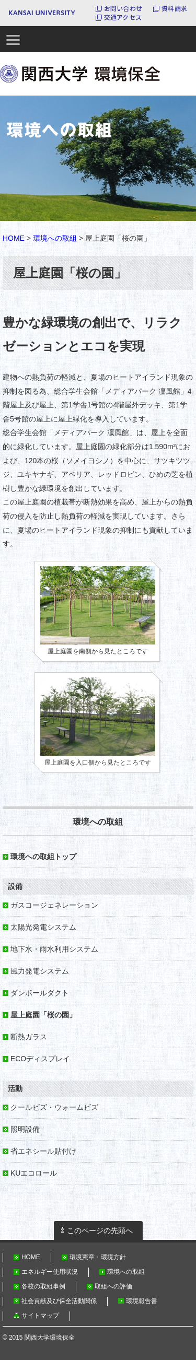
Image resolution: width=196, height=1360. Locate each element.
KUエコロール (33, 1173)
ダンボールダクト (39, 993)
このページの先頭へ (100, 1230)
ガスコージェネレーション (54, 905)
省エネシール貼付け (43, 1151)
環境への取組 (55, 238)
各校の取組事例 (43, 1286)
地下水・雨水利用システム (54, 949)
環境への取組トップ (43, 856)
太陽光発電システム (43, 927)
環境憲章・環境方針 (98, 1257)
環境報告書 (141, 1301)
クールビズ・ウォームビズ (54, 1107)
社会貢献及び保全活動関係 (59, 1301)
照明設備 (25, 1129)
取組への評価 (113, 1286)
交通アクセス (123, 17)
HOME (14, 238)
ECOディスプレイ (40, 1058)
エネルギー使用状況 (49, 1271)
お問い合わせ (123, 8)
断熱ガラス (28, 1037)
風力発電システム (39, 971)
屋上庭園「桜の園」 (43, 1015)
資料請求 (174, 8)
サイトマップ (40, 1315)
